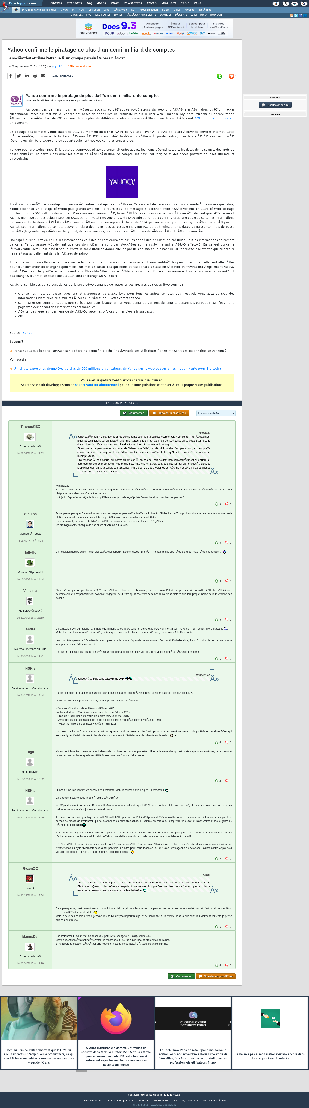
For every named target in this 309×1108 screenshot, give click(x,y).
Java (106, 9)
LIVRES (118, 15)
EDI (133, 9)
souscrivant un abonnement (97, 388)
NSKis (30, 676)
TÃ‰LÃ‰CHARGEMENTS (141, 15)
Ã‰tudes (169, 3)
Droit (184, 3)
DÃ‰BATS (181, 15)
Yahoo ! (28, 336)
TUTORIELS (76, 15)
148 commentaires (79, 69)
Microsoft (94, 9)
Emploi (152, 3)
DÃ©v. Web (120, 9)
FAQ (89, 3)
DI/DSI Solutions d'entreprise (39, 9)
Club (197, 3)
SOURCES (165, 15)
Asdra (30, 637)
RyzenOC (30, 876)
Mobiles (189, 9)
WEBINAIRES (103, 15)
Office (176, 9)
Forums (56, 3)
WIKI (194, 15)
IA (73, 9)
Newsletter (132, 3)
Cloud (64, 9)
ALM (81, 9)
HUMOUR (216, 15)
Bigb (30, 760)
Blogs (101, 3)
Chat (115, 3)
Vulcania (30, 599)
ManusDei (30, 944)
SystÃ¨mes (204, 9)
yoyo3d (56, 69)
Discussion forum (275, 105)
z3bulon (30, 522)
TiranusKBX (30, 434)
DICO (203, 15)
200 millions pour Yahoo (214, 121)
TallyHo (30, 560)
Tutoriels (74, 3)
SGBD (165, 9)
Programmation (149, 9)
